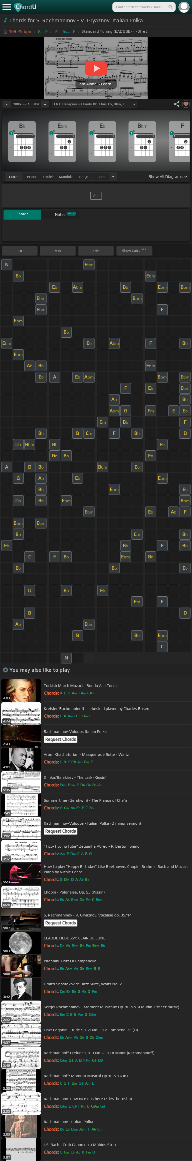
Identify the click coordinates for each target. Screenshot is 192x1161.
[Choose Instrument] (113, 176)
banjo (83, 177)
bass (101, 177)
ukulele (48, 177)
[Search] (170, 7)
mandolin (66, 177)
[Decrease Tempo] (6, 104)
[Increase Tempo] (45, 104)
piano (31, 177)
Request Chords (60, 739)
